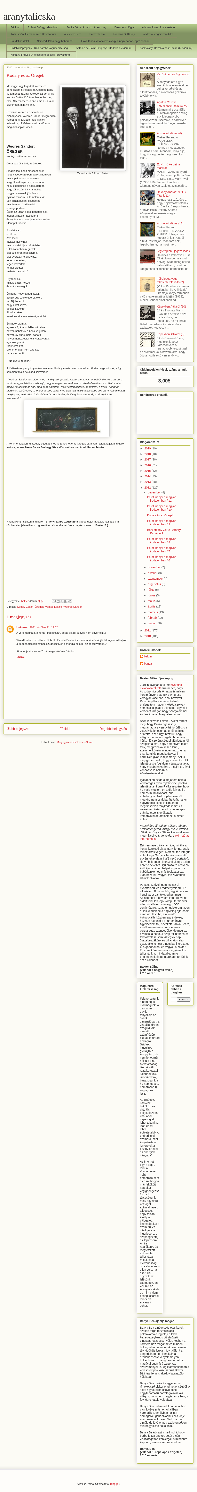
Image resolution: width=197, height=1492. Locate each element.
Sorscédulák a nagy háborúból (55, 41)
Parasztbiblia (97, 34)
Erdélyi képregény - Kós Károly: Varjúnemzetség (39, 48)
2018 (148, 454)
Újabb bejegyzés (18, 729)
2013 (148, 481)
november (154, 567)
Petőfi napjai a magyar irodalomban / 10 (161, 507)
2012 (148, 487)
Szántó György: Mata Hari (42, 27)
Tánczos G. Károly (124, 34)
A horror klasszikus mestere (158, 27)
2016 (148, 465)
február (153, 617)
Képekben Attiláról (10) (171, 306)
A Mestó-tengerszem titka (158, 34)
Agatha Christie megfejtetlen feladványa (172, 104)
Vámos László (53, 606)
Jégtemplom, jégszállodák (173, 251)
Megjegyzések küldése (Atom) (75, 742)
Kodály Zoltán (25, 606)
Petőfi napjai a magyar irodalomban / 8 (161, 540)
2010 (148, 636)
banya (148, 663)
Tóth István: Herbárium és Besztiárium (33, 34)
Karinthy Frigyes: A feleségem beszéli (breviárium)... (41, 54)
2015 (148, 470)
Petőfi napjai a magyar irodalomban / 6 (161, 558)
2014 (148, 476)
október (153, 573)
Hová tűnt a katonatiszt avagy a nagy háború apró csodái (115, 41)
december (154, 492)
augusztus (155, 584)
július (151, 589)
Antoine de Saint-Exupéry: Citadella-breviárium (103, 48)
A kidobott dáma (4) (169, 133)
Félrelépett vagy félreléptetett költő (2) (170, 280)
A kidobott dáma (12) (170, 223)
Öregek (39, 606)
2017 (148, 459)
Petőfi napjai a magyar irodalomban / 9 (161, 522)
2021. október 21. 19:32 (44, 627)
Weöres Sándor (72, 606)
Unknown (22, 627)
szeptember (156, 578)
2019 (148, 448)
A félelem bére (72, 34)
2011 (148, 630)
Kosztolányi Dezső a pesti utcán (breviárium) (166, 48)
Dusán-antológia (124, 27)
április (152, 606)
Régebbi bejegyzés (113, 729)
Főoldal (15, 27)
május (152, 601)
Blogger (114, 1483)
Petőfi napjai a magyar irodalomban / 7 (161, 549)
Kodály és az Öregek (160, 515)
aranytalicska (29, 16)
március (153, 612)
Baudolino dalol (20, 41)
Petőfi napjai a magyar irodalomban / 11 (161, 498)
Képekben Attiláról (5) (170, 334)
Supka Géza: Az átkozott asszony (86, 27)
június (152, 595)
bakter (148, 656)
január (152, 623)
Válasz (20, 656)
